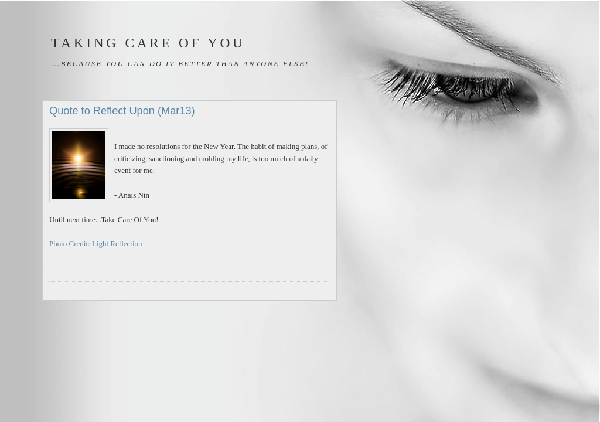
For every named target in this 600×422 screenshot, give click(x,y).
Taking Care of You (148, 42)
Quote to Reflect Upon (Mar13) (122, 111)
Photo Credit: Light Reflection (95, 243)
